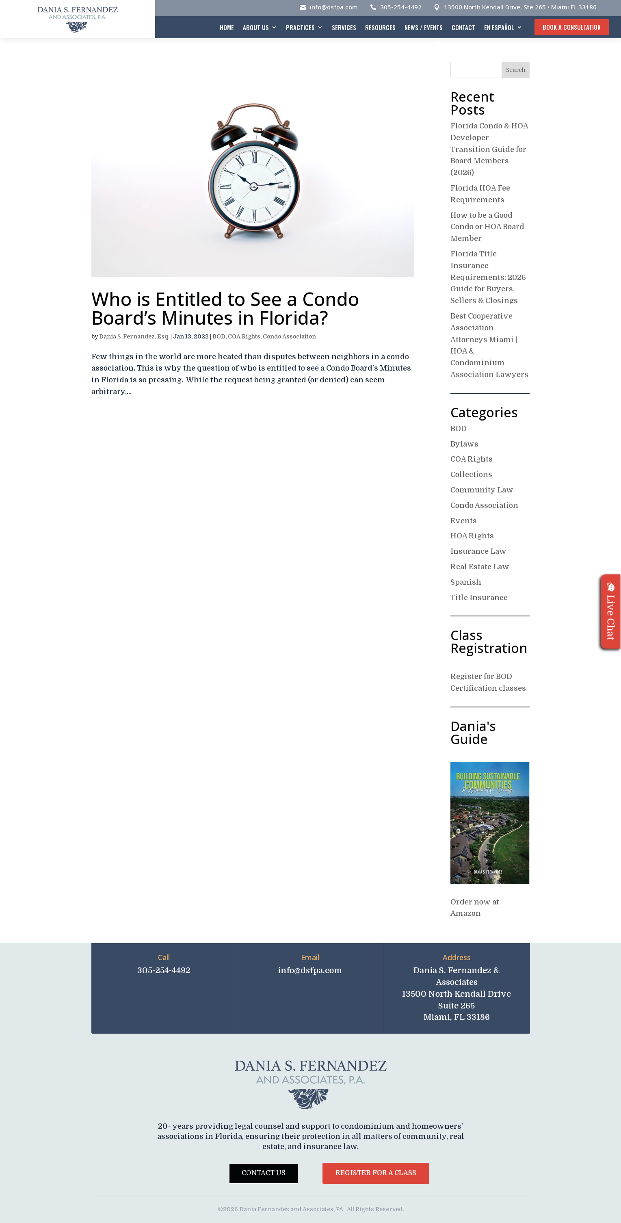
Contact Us (264, 1173)
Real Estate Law (479, 567)
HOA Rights (472, 536)
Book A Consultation (572, 26)
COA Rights (244, 336)
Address (457, 957)
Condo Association (289, 336)
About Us (256, 27)
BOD (218, 336)
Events (463, 521)
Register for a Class (375, 1173)
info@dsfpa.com (334, 7)
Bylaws (464, 444)
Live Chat (611, 612)
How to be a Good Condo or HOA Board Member (487, 227)
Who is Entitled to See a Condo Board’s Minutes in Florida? (225, 308)
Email (310, 957)
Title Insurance (479, 598)
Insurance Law (478, 551)
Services (344, 27)
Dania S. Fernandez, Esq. (134, 336)
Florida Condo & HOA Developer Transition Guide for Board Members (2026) (489, 149)
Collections (471, 475)
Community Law (481, 490)
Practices (300, 27)
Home (227, 27)
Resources (380, 27)
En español (499, 27)
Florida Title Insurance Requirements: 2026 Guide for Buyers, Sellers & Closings (488, 277)
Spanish (465, 582)
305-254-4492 (401, 7)
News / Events (424, 27)
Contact (463, 27)
